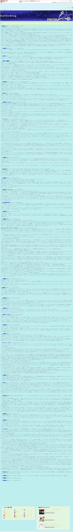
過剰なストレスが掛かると (50, 511)
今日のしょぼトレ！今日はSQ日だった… (53, 525)
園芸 (15, 518)
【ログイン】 (70, 9)
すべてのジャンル (28, 516)
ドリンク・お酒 (7, 518)
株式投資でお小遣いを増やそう (51, 524)
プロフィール (9, 9)
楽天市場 (70, 2)
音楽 (15, 513)
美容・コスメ (7, 512)
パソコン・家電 (28, 513)
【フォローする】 (63, 9)
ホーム (1, 9)
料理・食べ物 (7, 516)
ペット (16, 509)
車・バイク (27, 512)
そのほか (4, 2)
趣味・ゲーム (17, 511)
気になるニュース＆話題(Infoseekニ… (53, 509)
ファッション (7, 511)
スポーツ (26, 509)
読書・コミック (18, 515)
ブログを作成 (65, 2)
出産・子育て (7, 509)
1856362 (69, 7)
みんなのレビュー (48, 516)
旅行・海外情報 (18, 516)
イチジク (46, 518)
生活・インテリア (8, 515)
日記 (5, 9)
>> (55, 2)
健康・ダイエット (8, 513)
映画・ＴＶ (17, 512)
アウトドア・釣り (28, 511)
